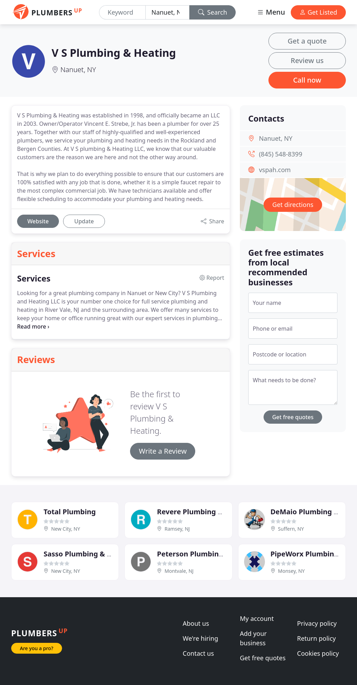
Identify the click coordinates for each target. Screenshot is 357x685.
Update (84, 221)
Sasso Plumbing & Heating (89, 554)
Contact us (198, 653)
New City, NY (65, 528)
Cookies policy (318, 653)
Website (37, 221)
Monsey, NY (291, 571)
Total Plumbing (70, 511)
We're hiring (200, 638)
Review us (307, 60)
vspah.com (275, 170)
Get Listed (318, 12)
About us (196, 623)
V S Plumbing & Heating (114, 52)
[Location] (167, 12)
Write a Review (163, 451)
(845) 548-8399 (280, 154)
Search (212, 12)
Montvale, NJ (179, 571)
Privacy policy (317, 623)
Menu (271, 12)
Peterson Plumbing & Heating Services (223, 554)
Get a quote (307, 41)
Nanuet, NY (78, 69)
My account (257, 618)
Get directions (292, 204)
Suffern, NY (291, 528)
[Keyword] (122, 12)
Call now (307, 80)
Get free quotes (293, 417)
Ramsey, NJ (177, 528)
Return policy (316, 638)
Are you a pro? (36, 648)
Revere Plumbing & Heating (204, 511)
